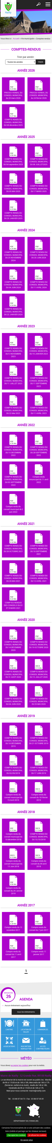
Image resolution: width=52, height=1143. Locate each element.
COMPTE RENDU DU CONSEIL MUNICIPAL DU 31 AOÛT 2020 (13, 668)
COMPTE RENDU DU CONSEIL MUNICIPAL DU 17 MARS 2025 (38, 183)
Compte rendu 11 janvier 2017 (38, 947)
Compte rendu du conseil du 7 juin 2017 (38, 923)
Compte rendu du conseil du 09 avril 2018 (39, 858)
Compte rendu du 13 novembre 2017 (13, 923)
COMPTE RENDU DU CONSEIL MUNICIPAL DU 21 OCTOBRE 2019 (38, 735)
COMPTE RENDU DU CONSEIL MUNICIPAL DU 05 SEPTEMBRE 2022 (13, 475)
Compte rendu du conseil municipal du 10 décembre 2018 (13, 831)
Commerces (43, 1029)
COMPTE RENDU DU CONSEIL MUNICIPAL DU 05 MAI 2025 (13, 183)
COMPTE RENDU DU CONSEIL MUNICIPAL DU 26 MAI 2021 (13, 572)
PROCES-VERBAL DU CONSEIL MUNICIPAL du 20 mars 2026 (13, 89)
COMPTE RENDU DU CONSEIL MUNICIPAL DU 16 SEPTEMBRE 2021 (38, 544)
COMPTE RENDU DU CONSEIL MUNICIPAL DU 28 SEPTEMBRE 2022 (38, 446)
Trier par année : (26, 57)
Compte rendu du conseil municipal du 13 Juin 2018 (13, 858)
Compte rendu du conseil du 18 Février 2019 (39, 791)
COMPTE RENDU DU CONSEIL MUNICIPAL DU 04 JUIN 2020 (13, 695)
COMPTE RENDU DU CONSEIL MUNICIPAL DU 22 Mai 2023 (13, 404)
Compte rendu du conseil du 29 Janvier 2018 (13, 885)
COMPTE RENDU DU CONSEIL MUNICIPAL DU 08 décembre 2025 (13, 116)
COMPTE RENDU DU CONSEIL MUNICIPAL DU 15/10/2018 (38, 831)
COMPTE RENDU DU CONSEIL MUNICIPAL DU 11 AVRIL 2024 (38, 279)
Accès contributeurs (43, 1047)
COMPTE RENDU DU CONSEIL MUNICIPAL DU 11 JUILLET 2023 (13, 375)
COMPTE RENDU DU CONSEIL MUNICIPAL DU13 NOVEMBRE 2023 (13, 347)
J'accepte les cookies (16, 1135)
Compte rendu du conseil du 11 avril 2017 (13, 948)
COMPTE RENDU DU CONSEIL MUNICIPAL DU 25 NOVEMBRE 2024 (13, 251)
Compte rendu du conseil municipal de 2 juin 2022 (13, 503)
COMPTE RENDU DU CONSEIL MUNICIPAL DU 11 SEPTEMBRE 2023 (38, 376)
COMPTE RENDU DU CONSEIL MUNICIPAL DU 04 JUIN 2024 (13, 279)
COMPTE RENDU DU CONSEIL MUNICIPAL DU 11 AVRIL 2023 (38, 404)
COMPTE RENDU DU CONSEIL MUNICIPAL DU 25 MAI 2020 (38, 695)
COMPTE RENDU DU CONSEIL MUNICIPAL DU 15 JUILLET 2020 (38, 668)
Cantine (9, 1029)
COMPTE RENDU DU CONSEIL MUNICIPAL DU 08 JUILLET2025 (38, 156)
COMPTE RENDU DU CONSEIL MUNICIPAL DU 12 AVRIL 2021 (38, 572)
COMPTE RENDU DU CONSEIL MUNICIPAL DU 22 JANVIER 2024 (13, 306)
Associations (9, 1046)
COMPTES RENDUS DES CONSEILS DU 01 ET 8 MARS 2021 (13, 599)
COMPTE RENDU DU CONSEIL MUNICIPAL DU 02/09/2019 (13, 764)
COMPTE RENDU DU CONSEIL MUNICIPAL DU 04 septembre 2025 (13, 156)
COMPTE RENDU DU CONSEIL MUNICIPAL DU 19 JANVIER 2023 (38, 345)
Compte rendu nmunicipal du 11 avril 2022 (38, 474)
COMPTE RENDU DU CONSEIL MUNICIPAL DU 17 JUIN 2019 (38, 764)
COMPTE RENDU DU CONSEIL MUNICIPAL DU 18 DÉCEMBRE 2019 (13, 736)
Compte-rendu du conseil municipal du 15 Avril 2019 (13, 791)
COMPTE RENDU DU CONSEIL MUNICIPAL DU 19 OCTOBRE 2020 (38, 639)
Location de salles (26, 1030)
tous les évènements (26, 1011)
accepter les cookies (19, 1065)
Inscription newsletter (26, 1047)
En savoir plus (27, 1140)
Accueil (16, 38)
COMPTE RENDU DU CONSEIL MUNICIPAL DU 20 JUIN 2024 (38, 249)
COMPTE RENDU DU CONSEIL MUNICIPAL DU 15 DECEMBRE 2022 (13, 446)
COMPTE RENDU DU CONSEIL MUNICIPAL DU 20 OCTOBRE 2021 (13, 542)
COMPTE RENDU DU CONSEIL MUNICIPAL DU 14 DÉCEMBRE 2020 (13, 640)
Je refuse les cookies (37, 1135)
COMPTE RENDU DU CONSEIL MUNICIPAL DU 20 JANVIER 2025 (13, 210)
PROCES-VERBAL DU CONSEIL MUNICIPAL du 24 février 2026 (38, 89)
